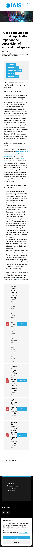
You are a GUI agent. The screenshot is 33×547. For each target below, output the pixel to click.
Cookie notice (11, 490)
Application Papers (9, 54)
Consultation (11, 64)
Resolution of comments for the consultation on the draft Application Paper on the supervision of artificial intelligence (15, 378)
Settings (16, 542)
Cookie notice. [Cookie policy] (23, 533)
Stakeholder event (13, 67)
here (18, 279)
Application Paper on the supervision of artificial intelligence (15, 292)
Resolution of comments (14, 70)
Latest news (14, 55)
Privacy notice (11, 488)
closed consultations (21, 54)
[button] (22, 324)
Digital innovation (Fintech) (10, 460)
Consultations (6, 55)
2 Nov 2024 (5, 52)
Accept (16, 538)
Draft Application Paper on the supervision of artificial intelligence (15, 406)
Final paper (11, 73)
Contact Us (10, 484)
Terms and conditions (13, 486)
